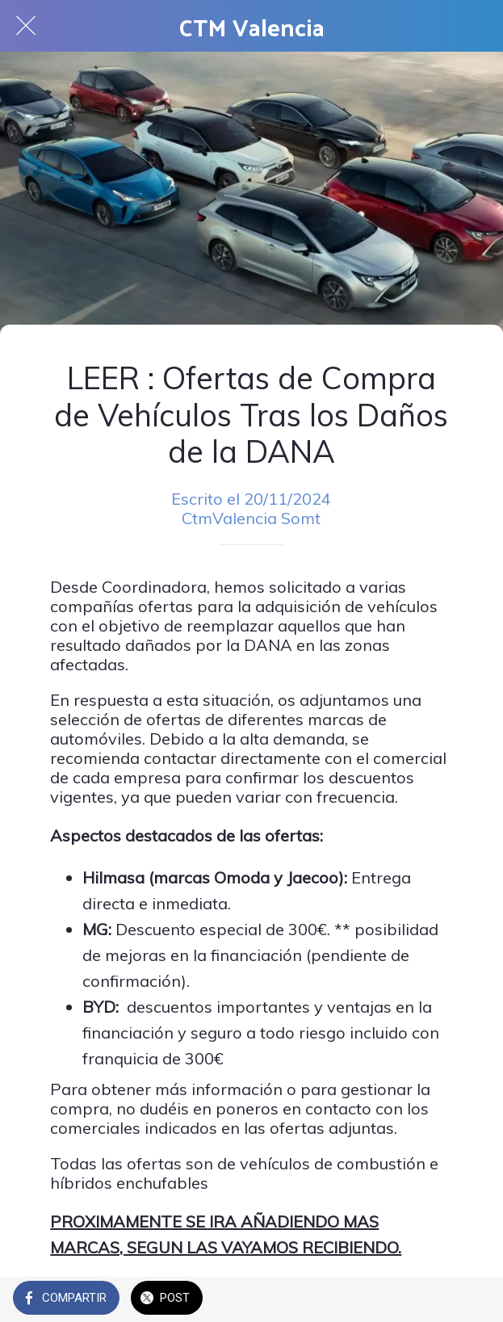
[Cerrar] (26, 26)
